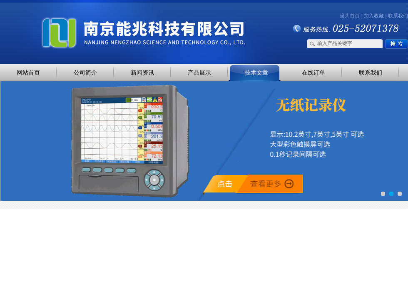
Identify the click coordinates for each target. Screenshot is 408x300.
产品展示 (199, 72)
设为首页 (350, 16)
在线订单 (313, 72)
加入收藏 (374, 16)
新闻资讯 (142, 72)
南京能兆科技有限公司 (87, 18)
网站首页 (28, 72)
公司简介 (85, 72)
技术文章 (256, 72)
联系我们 (398, 16)
